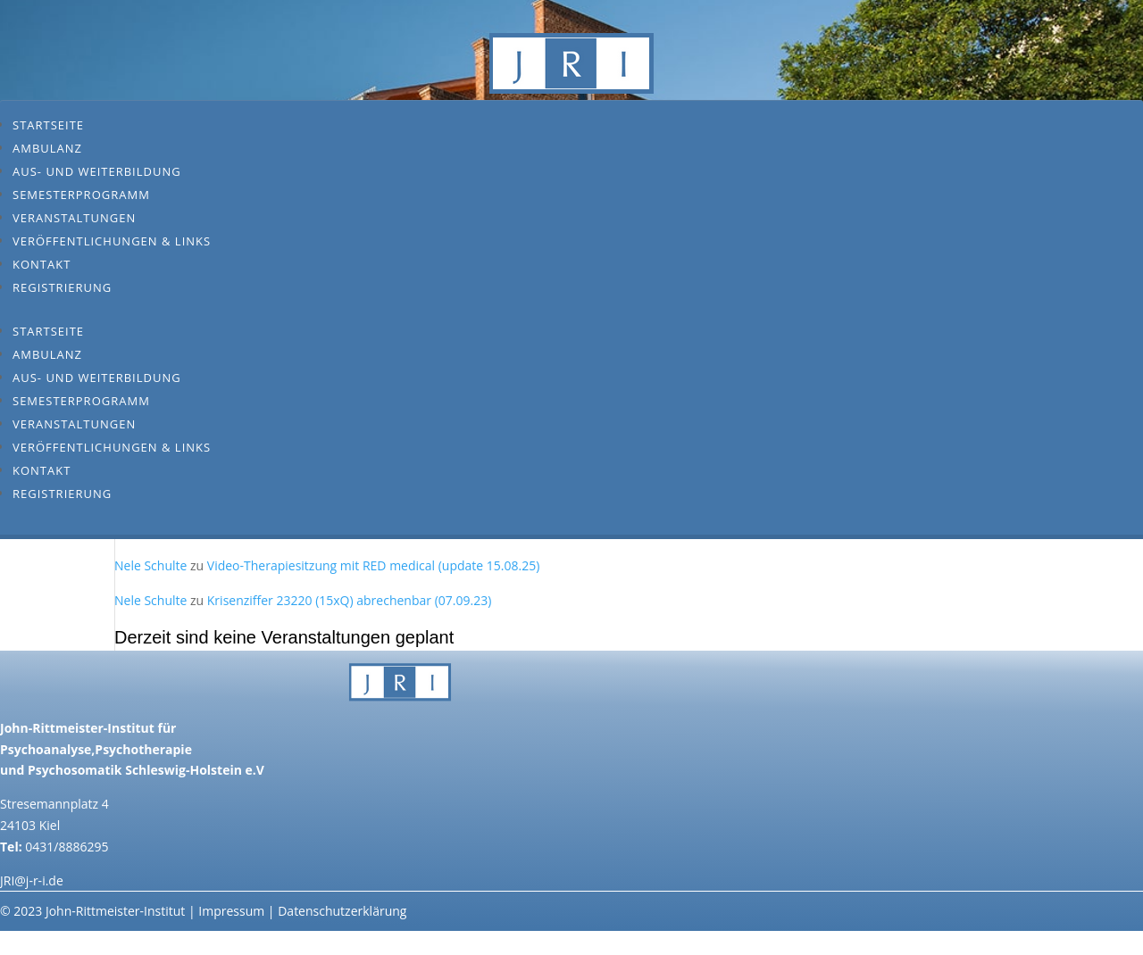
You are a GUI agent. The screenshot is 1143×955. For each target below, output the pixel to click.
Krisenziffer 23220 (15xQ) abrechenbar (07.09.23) (349, 600)
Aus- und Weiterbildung (97, 171)
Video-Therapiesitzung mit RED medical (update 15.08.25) (373, 565)
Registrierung (62, 287)
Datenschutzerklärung (342, 910)
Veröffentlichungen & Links (112, 241)
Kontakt (42, 264)
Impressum (231, 910)
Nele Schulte (150, 565)
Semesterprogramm (81, 195)
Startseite (48, 125)
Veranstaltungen (74, 218)
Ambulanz (47, 148)
